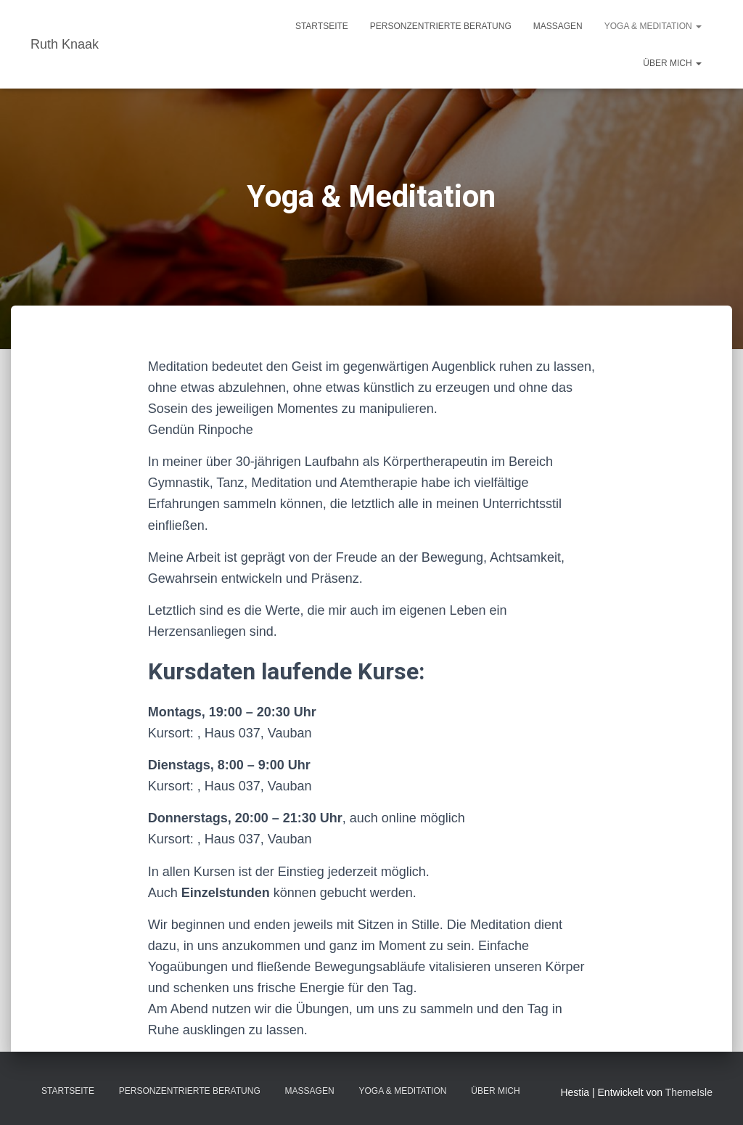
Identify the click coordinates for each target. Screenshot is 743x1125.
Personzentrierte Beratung (441, 26)
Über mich (672, 63)
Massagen (558, 26)
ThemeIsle (689, 1092)
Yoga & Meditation (653, 26)
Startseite (321, 26)
